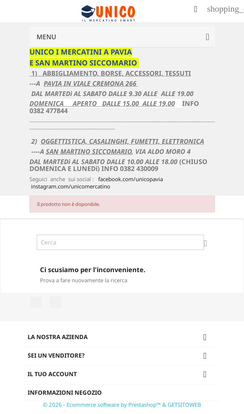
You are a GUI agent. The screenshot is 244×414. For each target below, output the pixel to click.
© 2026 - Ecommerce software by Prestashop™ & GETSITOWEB (122, 404)
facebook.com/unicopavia (130, 179)
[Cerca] (120, 242)
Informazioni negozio (65, 393)
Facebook (36, 302)
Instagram (55, 302)
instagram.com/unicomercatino (70, 186)
